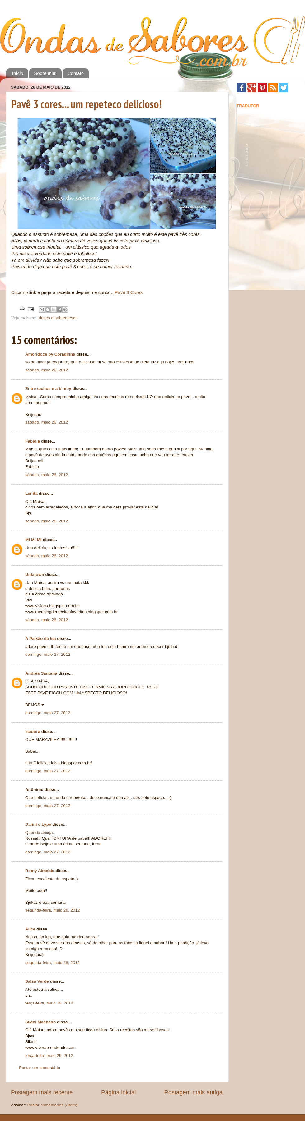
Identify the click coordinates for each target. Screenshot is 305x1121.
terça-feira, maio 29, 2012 (49, 1003)
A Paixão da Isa (40, 638)
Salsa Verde (37, 981)
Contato (76, 73)
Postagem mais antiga (193, 1092)
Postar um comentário (39, 1067)
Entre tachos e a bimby (48, 388)
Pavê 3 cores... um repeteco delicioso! (86, 104)
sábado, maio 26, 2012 (46, 370)
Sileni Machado (40, 1022)
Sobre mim (45, 73)
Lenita (31, 493)
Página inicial (118, 1092)
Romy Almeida (39, 870)
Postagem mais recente (42, 1092)
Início (17, 73)
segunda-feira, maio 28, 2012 (52, 910)
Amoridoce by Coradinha (50, 354)
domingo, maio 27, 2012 (47, 654)
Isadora (32, 731)
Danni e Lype (38, 824)
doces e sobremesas (58, 317)
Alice (30, 929)
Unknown (34, 574)
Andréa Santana (41, 673)
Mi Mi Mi (33, 539)
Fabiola (32, 441)
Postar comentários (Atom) (52, 1105)
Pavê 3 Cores (129, 292)
